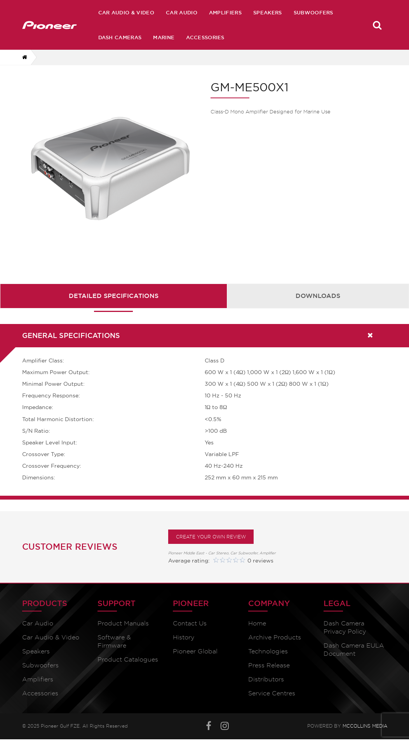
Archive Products (274, 637)
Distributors (266, 679)
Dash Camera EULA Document (354, 649)
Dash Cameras (120, 37)
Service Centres (271, 693)
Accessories (205, 37)
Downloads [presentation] (318, 295)
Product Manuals (123, 623)
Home (257, 623)
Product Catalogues (127, 659)
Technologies (268, 651)
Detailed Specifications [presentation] (113, 295)
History (183, 637)
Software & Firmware (114, 641)
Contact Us (190, 623)
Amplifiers (225, 12)
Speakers (267, 12)
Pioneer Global (195, 651)
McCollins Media (365, 725)
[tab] (113, 296)
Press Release (269, 665)
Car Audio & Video (126, 12)
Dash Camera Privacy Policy (345, 627)
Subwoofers (313, 12)
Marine (163, 37)
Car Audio (181, 12)
